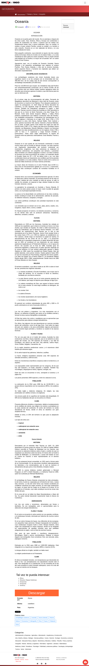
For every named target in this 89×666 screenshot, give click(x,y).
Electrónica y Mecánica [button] (44, 641)
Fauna (46, 621)
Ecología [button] (57, 638)
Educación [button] (18, 641)
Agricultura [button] (34, 635)
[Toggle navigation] (85, 3)
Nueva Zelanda (43, 617)
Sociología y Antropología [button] (65, 646)
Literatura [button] (56, 643)
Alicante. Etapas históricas (28, 580)
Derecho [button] (51, 638)
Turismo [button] (17, 649)
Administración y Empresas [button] (23, 635)
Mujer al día (18, 661)
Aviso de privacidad (60, 659)
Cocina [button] (47, 638)
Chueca (26, 659)
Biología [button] (30, 638)
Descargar (36, 593)
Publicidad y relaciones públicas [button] (48, 646)
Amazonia (23, 583)
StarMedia (17, 659)
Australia (34, 617)
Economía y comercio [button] (67, 638)
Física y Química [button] (67, 641)
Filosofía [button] (59, 641)
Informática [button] (43, 643)
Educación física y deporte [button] (29, 641)
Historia (52, 617)
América (22, 585)
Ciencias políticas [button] (39, 638)
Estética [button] (54, 641)
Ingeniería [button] (49, 643)
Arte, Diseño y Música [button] (21, 638)
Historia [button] (24, 643)
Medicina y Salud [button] (20, 646)
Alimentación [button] (42, 635)
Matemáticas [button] (63, 643)
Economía (25, 621)
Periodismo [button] (29, 646)
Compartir (20, 27)
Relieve (18, 621)
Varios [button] (22, 649)
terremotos (45, 166)
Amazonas (23, 582)
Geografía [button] (18, 643)
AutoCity (22, 659)
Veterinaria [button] (28, 649)
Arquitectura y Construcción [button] (54, 635)
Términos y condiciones (61, 657)
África (21, 578)
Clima (17, 624)
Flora (40, 621)
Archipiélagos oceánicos (22, 617)
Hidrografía (33, 621)
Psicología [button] (36, 646)
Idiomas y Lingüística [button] (33, 643)
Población (52, 621)
